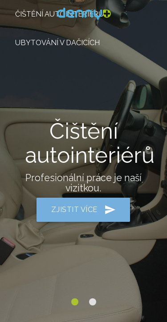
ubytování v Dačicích (57, 42)
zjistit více (83, 210)
